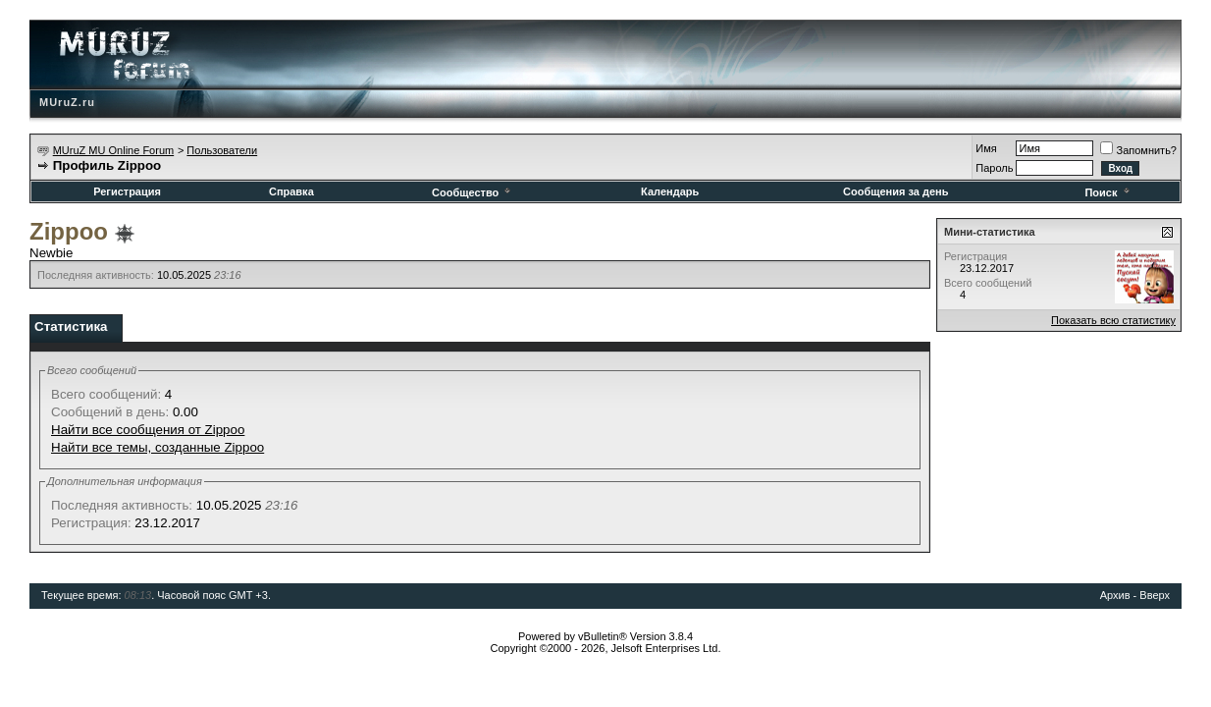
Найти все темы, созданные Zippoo (157, 447)
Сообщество (472, 192)
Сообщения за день (895, 191)
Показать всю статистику (1113, 320)
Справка (291, 191)
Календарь (670, 191)
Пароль (994, 168)
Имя (985, 148)
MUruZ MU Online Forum (113, 150)
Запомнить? (1138, 150)
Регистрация (127, 191)
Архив (1115, 595)
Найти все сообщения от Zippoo (147, 429)
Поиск (1108, 192)
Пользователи (221, 150)
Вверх (1154, 595)
